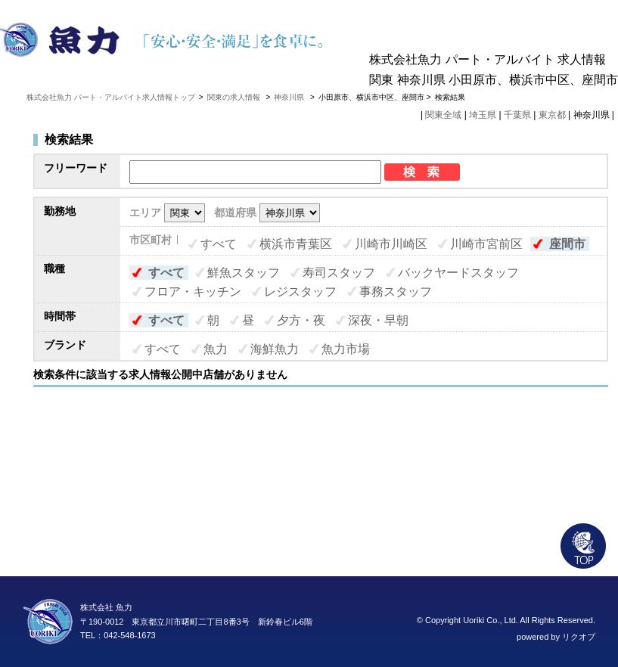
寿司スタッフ (339, 272)
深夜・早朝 (378, 320)
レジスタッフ (300, 291)
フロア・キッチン (192, 291)
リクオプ (578, 636)
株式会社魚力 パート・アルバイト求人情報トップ (110, 97)
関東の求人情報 (234, 97)
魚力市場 (345, 349)
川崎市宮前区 (486, 243)
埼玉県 (482, 115)
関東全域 (443, 115)
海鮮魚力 (274, 349)
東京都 (552, 115)
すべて (218, 243)
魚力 (215, 349)
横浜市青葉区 (295, 243)
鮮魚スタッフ (243, 272)
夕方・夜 (301, 320)
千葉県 (517, 115)
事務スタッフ (395, 291)
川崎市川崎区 (391, 243)
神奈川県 (289, 97)
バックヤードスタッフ (458, 272)
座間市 (567, 243)
